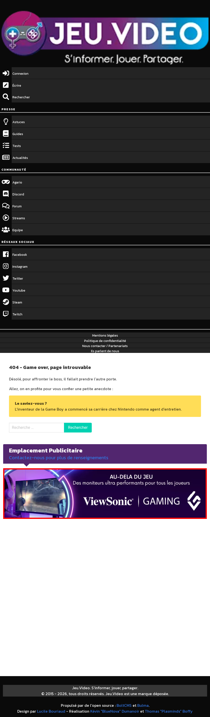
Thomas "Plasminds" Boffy (169, 711)
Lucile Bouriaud (51, 711)
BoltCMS (124, 705)
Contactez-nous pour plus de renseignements (58, 457)
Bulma (143, 705)
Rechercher (78, 427)
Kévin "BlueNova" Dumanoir (114, 711)
